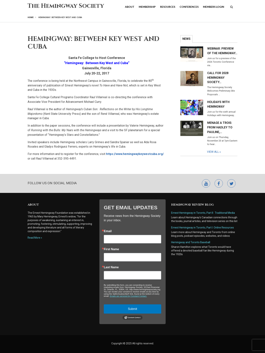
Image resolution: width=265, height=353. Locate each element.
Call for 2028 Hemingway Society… (217, 77)
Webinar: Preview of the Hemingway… (222, 51)
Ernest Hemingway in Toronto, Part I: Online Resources (202, 227)
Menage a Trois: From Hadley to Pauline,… (219, 127)
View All (213, 151)
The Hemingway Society (66, 6)
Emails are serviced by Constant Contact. (128, 296)
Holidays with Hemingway (218, 104)
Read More (34, 237)
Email (108, 231)
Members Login (213, 6)
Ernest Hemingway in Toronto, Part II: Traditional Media (203, 212)
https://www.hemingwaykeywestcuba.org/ (135, 154)
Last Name (111, 267)
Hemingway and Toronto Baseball (190, 242)
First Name (111, 249)
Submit (132, 308)
